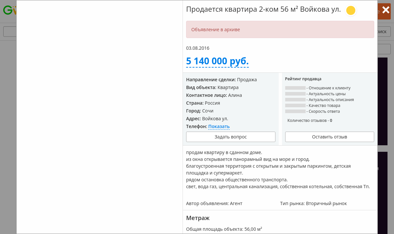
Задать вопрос (231, 137)
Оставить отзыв (329, 137)
